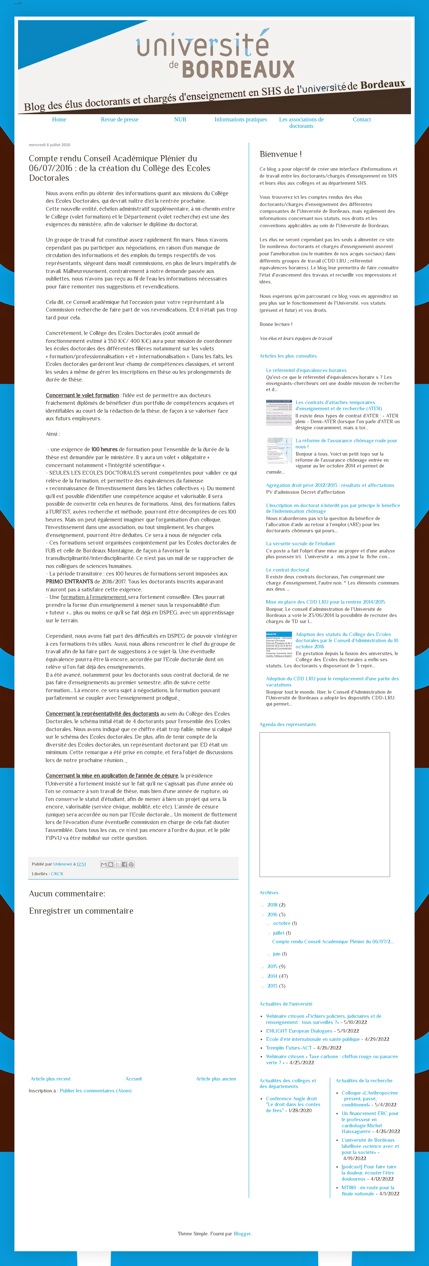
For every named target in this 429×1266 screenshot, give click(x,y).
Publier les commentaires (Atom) (96, 1090)
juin (277, 954)
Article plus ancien (216, 1079)
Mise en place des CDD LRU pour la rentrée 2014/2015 (325, 602)
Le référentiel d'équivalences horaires (306, 370)
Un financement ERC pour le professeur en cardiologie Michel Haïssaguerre (370, 1122)
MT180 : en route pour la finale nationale (368, 1190)
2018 (273, 905)
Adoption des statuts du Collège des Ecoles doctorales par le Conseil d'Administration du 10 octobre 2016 (347, 640)
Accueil (133, 1079)
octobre (282, 923)
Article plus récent (51, 1079)
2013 (273, 986)
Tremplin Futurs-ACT (289, 1048)
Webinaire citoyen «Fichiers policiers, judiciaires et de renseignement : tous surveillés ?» (323, 1019)
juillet (279, 933)
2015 (273, 966)
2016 (273, 914)
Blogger (242, 1233)
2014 (273, 976)
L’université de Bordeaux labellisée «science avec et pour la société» (370, 1146)
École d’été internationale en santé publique (313, 1039)
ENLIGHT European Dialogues (299, 1031)
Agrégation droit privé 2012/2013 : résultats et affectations (330, 485)
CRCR (57, 873)
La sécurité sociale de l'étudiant (300, 543)
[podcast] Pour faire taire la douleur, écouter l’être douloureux (369, 1173)
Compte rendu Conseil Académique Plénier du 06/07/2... (333, 941)
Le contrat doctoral (287, 570)
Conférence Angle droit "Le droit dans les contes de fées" (293, 1105)
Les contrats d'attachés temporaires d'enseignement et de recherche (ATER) (339, 405)
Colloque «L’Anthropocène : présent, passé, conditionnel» (370, 1099)
